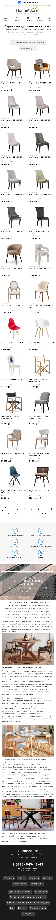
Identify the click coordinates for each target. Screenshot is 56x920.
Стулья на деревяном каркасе (28, 42)
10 (16, 513)
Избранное (28, 20)
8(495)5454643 (30, 2)
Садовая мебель (38, 908)
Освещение (41, 892)
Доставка (7, 5)
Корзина (39, 20)
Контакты (34, 878)
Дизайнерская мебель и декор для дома (28, 851)
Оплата (14, 5)
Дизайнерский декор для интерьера (28, 897)
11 (22, 513)
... (29, 513)
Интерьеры (48, 5)
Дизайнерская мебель (20, 892)
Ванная (21, 908)
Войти (17, 20)
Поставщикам (20, 884)
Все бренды (28, 49)
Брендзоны (28, 914)
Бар (12, 908)
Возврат (47, 878)
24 (36, 513)
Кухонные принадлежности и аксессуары (28, 903)
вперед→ (45, 513)
